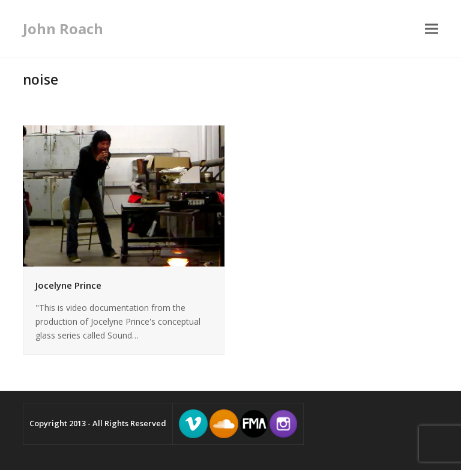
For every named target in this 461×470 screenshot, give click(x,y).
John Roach (63, 28)
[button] (431, 29)
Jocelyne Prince (68, 285)
